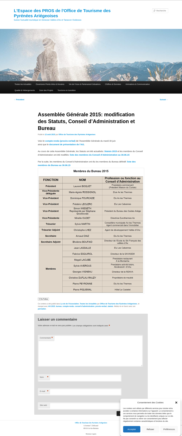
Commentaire (46, 338)
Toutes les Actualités (23, 84)
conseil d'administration (85, 306)
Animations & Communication (138, 84)
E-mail (44, 391)
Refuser (150, 431)
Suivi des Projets (46, 90)
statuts (110, 306)
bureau (59, 306)
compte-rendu (68, 306)
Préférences (169, 431)
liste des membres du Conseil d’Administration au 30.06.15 (99, 155)
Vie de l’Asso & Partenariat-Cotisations (85, 84)
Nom (44, 377)
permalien (42, 309)
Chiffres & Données (113, 84)
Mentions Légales (91, 434)
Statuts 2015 (110, 151)
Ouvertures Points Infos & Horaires (50, 84)
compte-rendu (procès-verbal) (60, 141)
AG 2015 (51, 306)
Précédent (19, 100)
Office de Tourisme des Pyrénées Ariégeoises (77, 135)
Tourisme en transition (67, 90)
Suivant (164, 100)
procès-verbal (101, 306)
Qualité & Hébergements (25, 90)
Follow (43, 299)
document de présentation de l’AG (66, 144)
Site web (43, 405)
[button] (176, 404)
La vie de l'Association (70, 304)
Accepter (132, 431)
